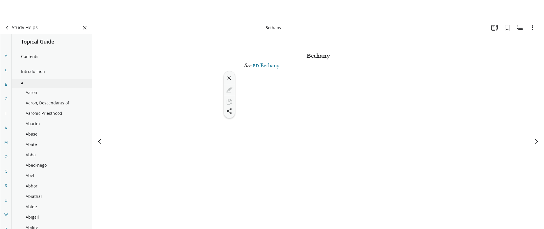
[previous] (100, 120)
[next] (536, 120)
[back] (7, 27)
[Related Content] (520, 27)
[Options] (532, 27)
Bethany (266, 65)
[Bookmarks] (507, 27)
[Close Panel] (85, 27)
